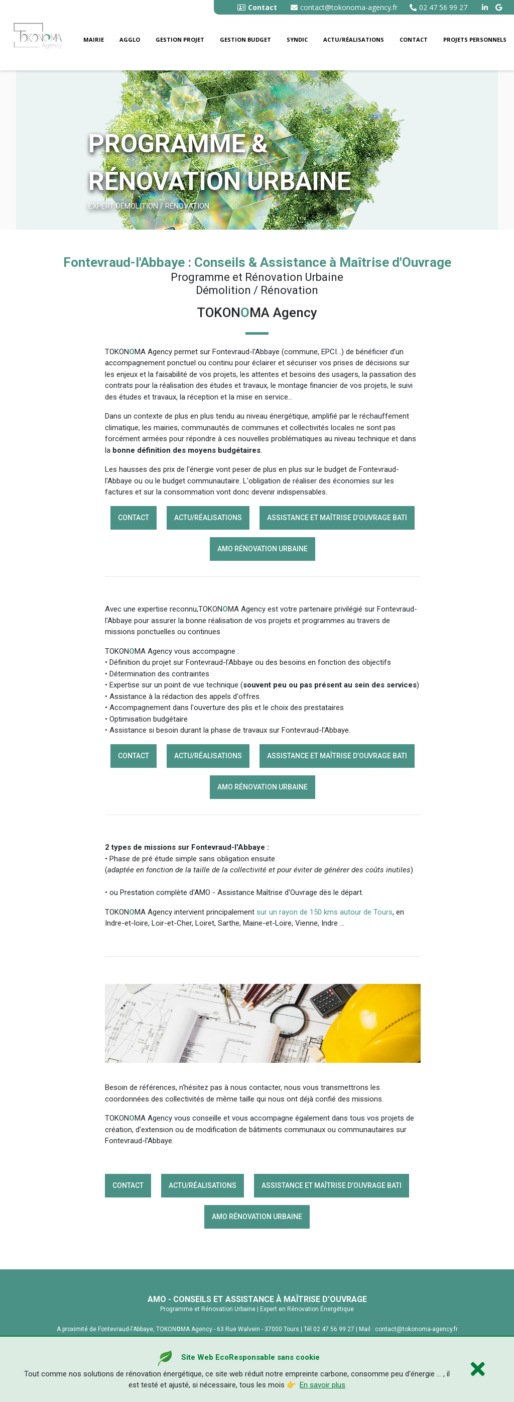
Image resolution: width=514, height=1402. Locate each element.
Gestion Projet (180, 39)
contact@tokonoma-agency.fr (344, 7)
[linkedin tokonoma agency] (486, 7)
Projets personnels (474, 39)
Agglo (129, 39)
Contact (414, 39)
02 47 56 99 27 (438, 7)
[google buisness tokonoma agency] (500, 7)
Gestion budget (245, 39)
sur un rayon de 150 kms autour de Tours (324, 912)
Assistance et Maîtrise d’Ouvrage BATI (337, 518)
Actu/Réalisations (353, 39)
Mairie (93, 39)
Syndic (297, 39)
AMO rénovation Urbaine (262, 549)
